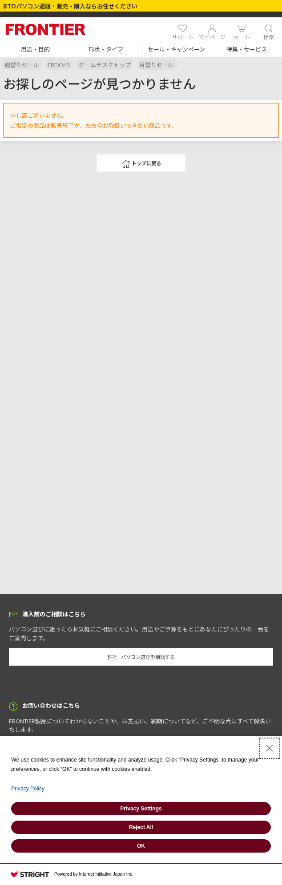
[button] (35, 49)
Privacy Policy (27, 789)
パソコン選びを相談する (141, 657)
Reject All (141, 827)
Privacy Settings (140, 809)
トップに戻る (141, 163)
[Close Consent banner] (269, 748)
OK (141, 846)
